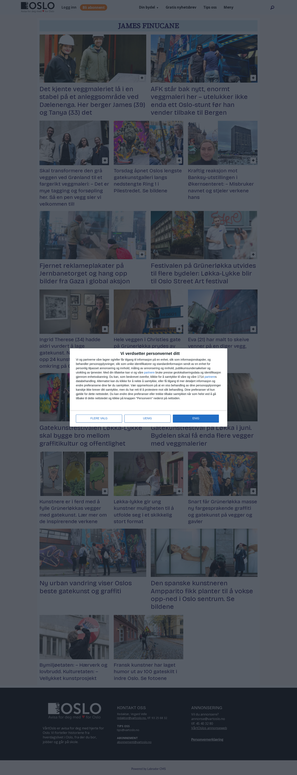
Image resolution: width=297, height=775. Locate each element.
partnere (149, 372)
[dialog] (148, 388)
